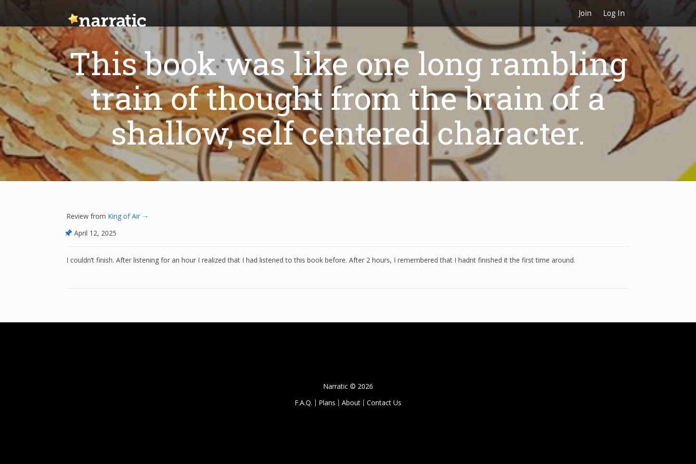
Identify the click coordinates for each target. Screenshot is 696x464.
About (351, 402)
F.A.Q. (303, 402)
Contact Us (384, 402)
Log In (614, 13)
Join (585, 13)
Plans (327, 402)
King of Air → (127, 216)
